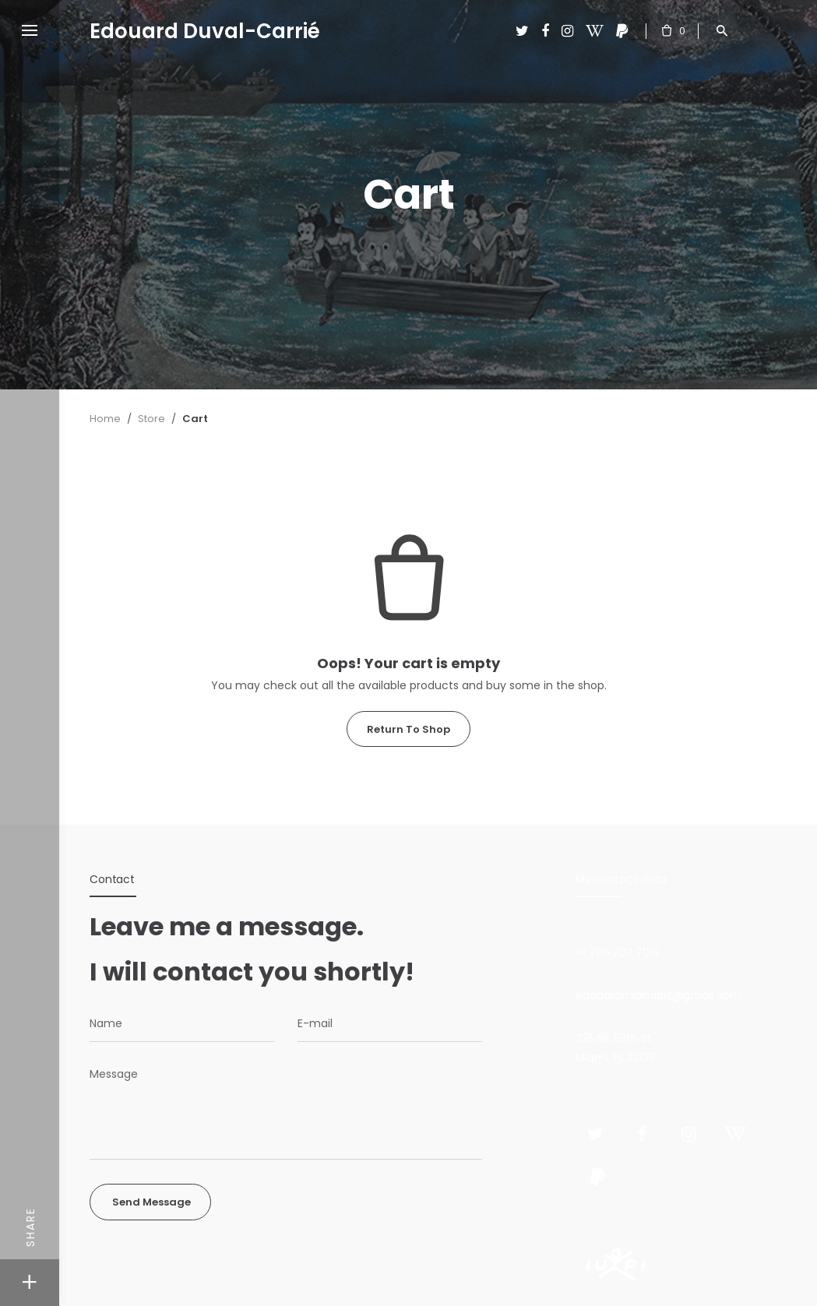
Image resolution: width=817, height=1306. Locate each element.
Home (105, 418)
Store (151, 418)
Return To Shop (408, 729)
